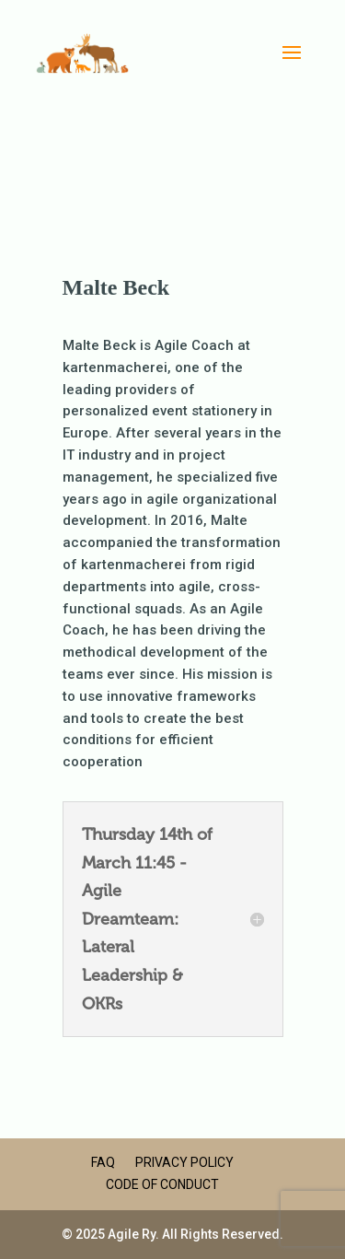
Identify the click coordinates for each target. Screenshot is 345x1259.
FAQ (103, 1162)
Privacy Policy (184, 1162)
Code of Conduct (162, 1184)
